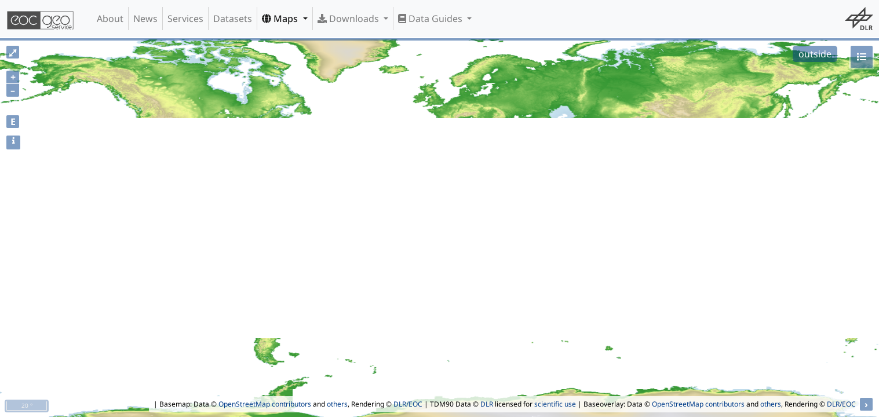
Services (185, 18)
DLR (486, 404)
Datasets (232, 18)
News (145, 18)
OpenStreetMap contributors (264, 404)
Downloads (349, 18)
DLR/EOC (407, 404)
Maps (281, 18)
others (337, 404)
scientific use (555, 404)
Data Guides (431, 18)
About (110, 18)
